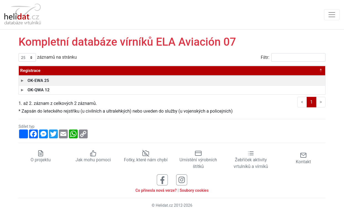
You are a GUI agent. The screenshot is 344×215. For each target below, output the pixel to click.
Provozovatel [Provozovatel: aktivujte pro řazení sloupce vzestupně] (149, 70)
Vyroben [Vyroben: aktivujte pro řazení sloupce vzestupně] (192, 70)
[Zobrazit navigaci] (332, 14)
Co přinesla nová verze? (156, 190)
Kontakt (303, 158)
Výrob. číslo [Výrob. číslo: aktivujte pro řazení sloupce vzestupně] (230, 70)
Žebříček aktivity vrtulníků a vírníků (251, 159)
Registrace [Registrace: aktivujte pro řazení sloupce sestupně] (30, 70)
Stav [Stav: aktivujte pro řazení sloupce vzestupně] (302, 70)
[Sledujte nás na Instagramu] (181, 179)
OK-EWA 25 (31, 80)
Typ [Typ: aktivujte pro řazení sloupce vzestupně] (65, 70)
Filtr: (293, 57)
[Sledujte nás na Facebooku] (162, 179)
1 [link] (311, 102)
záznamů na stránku (48, 57)
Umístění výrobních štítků (198, 159)
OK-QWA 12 (31, 89)
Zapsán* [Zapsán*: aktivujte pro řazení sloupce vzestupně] (271, 70)
